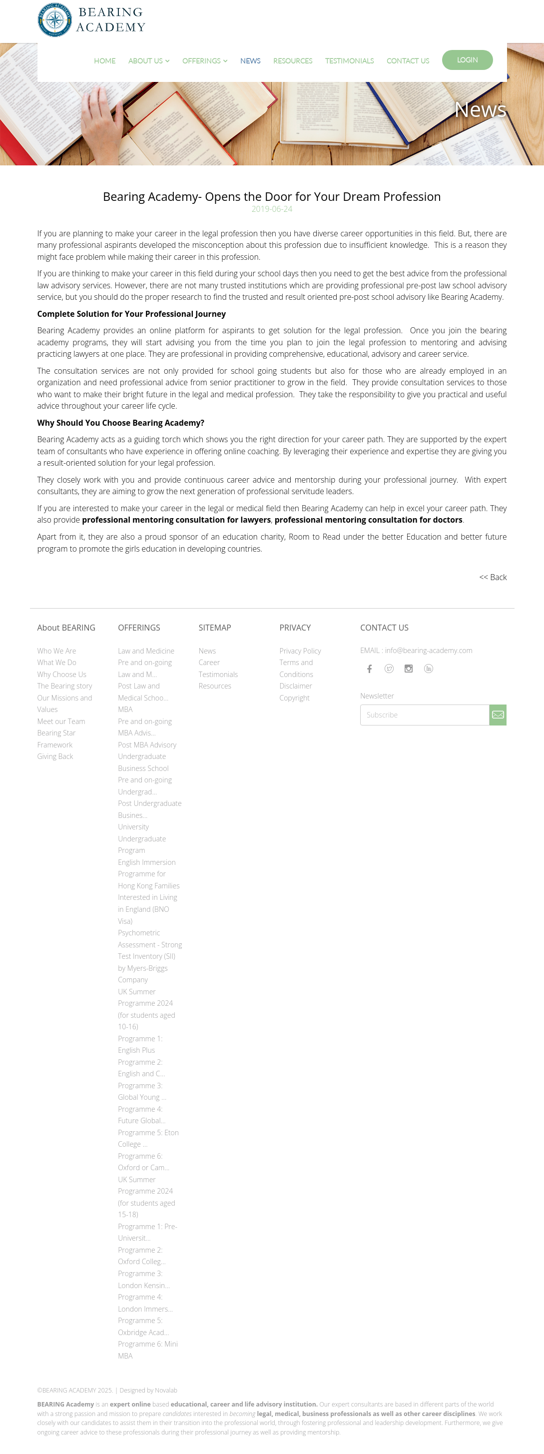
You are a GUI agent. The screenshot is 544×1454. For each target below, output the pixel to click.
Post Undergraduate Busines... (150, 809)
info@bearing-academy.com (429, 650)
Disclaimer (295, 686)
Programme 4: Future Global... (141, 1115)
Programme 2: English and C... (141, 1068)
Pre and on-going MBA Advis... (145, 727)
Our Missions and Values (64, 704)
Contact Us (408, 60)
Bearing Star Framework (56, 738)
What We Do (56, 662)
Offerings (201, 60)
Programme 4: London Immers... (145, 1303)
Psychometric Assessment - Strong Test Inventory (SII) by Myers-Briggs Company (150, 956)
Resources (292, 60)
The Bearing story (64, 686)
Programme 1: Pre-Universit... (147, 1232)
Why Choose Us (62, 674)
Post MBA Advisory (147, 744)
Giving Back (55, 756)
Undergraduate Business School (143, 762)
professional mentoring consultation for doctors (369, 519)
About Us (145, 60)
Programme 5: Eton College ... (148, 1138)
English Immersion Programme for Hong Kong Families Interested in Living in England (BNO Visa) (149, 891)
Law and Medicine (146, 651)
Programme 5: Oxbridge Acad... (143, 1326)
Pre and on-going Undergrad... (145, 785)
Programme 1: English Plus (140, 1044)
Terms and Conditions (296, 668)
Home (104, 60)
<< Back (493, 577)
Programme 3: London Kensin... (144, 1279)
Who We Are (56, 651)
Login (467, 59)
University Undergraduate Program (142, 838)
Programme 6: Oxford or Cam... (143, 1162)
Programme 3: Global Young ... (142, 1091)
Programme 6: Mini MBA (148, 1350)
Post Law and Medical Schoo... (143, 692)
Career (209, 662)
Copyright (294, 698)
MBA (125, 709)
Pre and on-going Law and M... (145, 668)
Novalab (166, 1390)
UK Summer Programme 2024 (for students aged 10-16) (146, 1009)
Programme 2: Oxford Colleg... (142, 1256)
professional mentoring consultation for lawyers (176, 519)
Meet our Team (61, 721)
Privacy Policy (300, 651)
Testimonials (349, 60)
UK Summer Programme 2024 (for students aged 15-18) (146, 1197)
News (250, 60)
